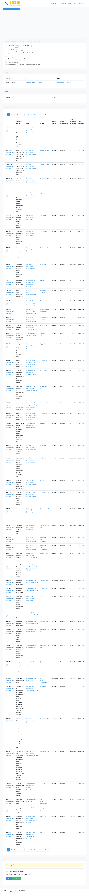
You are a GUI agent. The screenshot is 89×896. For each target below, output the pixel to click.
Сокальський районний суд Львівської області (31, 555)
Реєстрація (81, 3)
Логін (75, 3)
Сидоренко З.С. (44, 783)
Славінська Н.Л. (44, 492)
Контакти (20, 893)
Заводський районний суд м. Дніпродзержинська (32, 130)
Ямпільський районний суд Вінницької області (31, 482)
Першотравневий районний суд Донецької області (31, 346)
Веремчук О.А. (44, 553)
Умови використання (10, 893)
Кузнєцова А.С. (44, 128)
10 (35, 114)
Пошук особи (54, 3)
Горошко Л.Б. (43, 325)
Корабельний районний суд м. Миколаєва (31, 527)
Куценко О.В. (43, 596)
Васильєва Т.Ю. (44, 150)
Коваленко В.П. (44, 360)
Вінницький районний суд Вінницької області (31, 152)
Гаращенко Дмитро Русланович (43, 680)
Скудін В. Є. (43, 344)
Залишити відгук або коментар (11, 9)
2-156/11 (16, 48)
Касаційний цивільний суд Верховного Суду (31, 292)
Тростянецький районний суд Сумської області (31, 425)
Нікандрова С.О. (44, 686)
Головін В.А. (43, 480)
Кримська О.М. (44, 580)
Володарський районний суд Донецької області (31, 372)
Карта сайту (27, 893)
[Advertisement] (44, 26)
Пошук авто (62, 3)
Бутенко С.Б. (43, 280)
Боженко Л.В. (43, 564)
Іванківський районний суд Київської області (31, 217)
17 (45, 114)
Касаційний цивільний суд (64, 82)
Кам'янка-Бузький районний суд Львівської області (31, 327)
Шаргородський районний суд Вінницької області (31, 494)
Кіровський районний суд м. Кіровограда (31, 598)
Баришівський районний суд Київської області (31, 195)
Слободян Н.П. (44, 215)
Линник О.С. (43, 423)
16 (41, 114)
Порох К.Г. (43, 816)
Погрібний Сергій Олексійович (33, 82)
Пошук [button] (69, 3)
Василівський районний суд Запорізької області (32, 688)
